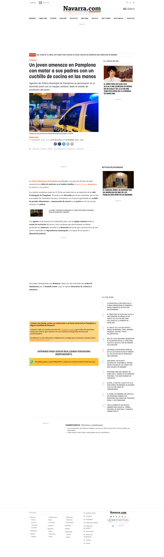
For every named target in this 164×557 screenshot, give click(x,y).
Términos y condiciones (92, 425)
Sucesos (34, 522)
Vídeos (68, 537)
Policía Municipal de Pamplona (64, 149)
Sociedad (34, 527)
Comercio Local (67, 329)
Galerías (68, 534)
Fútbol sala (69, 520)
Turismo (88, 540)
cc (125, 517)
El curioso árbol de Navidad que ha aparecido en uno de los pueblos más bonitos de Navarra (117, 192)
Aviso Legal (89, 531)
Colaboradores (53, 517)
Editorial (33, 536)
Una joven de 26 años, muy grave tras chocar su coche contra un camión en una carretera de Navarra (76, 55)
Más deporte (70, 522)
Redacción (33, 137)
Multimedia (118, 18)
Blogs (50, 520)
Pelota (50, 536)
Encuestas (52, 522)
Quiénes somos (91, 513)
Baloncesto (52, 534)
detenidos (80, 149)
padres (50, 149)
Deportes (74, 18)
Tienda (88, 543)
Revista (95, 18)
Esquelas (131, 18)
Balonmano (69, 517)
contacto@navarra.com (40, 340)
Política (33, 520)
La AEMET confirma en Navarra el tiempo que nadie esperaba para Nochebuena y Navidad (71, 211)
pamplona (35, 149)
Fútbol (50, 531)
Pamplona (43, 18)
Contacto (89, 516)
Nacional (85, 18)
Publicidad (89, 519)
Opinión (53, 18)
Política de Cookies (92, 523)
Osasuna (63, 18)
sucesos (43, 149)
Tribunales (34, 525)
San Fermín (105, 18)
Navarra (32, 18)
